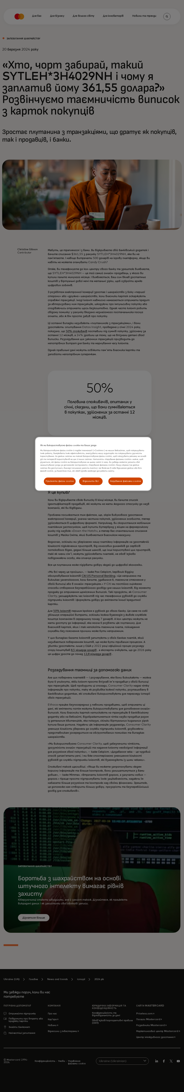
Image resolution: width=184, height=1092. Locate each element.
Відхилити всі (91, 481)
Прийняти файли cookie (60, 481)
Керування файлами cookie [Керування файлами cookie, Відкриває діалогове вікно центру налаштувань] (125, 481)
